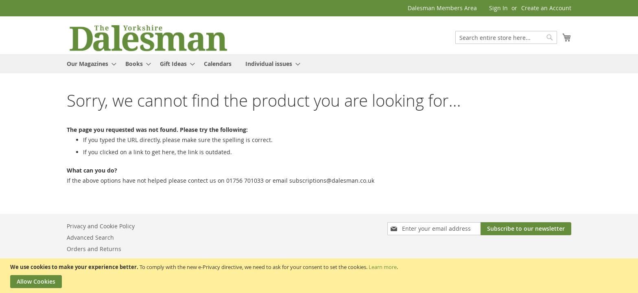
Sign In (498, 8)
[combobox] (506, 37)
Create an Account (546, 8)
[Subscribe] (526, 228)
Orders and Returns (94, 249)
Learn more (383, 267)
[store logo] (148, 37)
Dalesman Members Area (442, 8)
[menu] (319, 63)
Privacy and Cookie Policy (101, 226)
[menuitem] (89, 63)
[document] (320, 275)
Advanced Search (90, 237)
